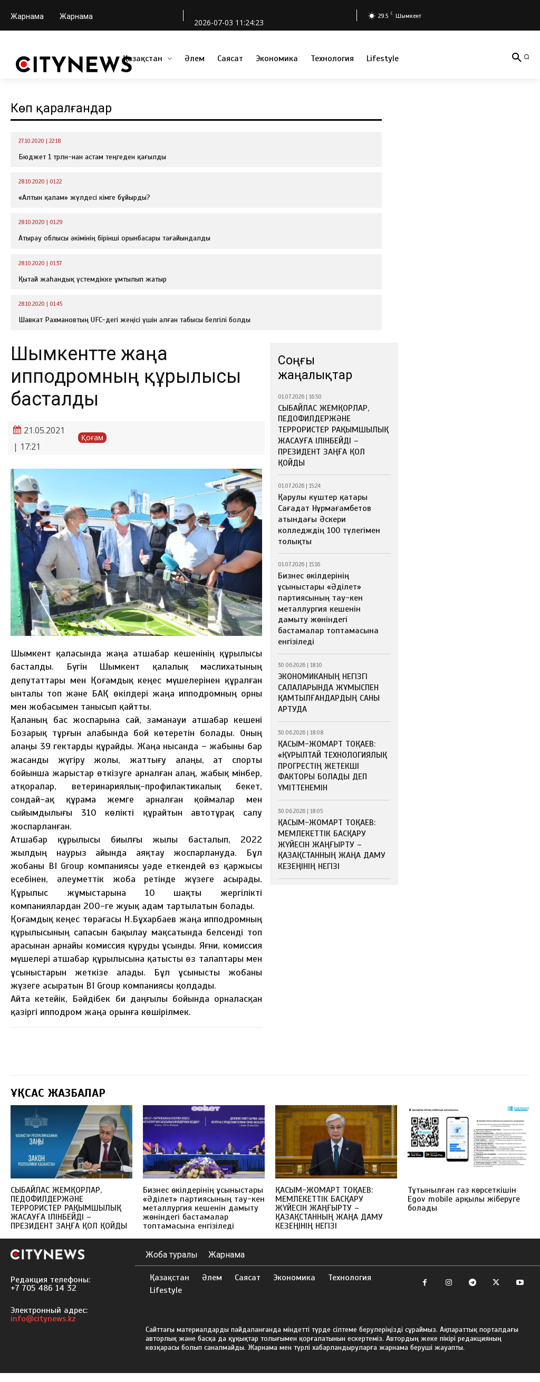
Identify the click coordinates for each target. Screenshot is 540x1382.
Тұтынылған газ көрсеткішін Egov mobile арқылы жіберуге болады (467, 1198)
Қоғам (92, 437)
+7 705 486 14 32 (43, 1297)
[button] (526, 57)
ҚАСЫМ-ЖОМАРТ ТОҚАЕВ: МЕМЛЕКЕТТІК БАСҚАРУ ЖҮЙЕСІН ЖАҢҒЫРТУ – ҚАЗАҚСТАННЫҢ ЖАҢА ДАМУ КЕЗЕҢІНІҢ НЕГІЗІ (334, 751)
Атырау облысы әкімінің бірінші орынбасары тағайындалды (114, 238)
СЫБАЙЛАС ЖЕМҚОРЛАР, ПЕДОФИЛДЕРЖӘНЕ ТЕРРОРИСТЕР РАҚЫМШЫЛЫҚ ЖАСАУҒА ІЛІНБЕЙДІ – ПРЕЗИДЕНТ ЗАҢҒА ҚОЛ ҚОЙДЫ (330, 426)
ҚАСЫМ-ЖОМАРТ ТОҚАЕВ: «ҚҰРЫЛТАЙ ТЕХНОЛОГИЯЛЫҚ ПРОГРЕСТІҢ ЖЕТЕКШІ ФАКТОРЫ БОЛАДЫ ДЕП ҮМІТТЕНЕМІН (333, 689)
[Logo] (74, 64)
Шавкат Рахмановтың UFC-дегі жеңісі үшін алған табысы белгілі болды (134, 319)
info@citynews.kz (43, 1327)
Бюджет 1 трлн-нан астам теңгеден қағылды (92, 156)
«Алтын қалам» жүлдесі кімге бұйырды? (84, 197)
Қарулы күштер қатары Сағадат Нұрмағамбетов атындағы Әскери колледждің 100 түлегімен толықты (332, 493)
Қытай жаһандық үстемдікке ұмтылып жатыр (92, 279)
